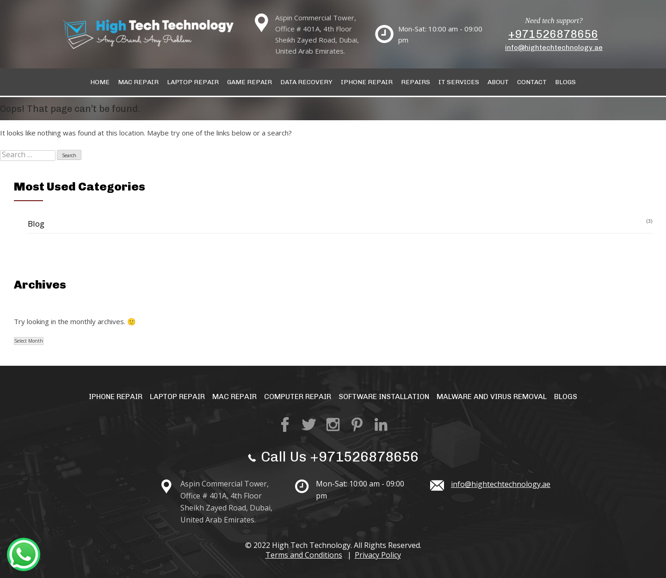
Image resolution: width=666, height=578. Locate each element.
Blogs (565, 82)
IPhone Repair (367, 82)
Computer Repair (297, 396)
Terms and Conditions (303, 555)
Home (100, 82)
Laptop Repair (193, 82)
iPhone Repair (115, 396)
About (498, 82)
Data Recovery (306, 82)
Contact (532, 82)
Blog (36, 223)
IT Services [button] (458, 82)
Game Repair (249, 82)
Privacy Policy (378, 555)
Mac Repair (138, 82)
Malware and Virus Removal (492, 396)
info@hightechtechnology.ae (554, 47)
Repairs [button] (415, 82)
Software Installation (384, 396)
